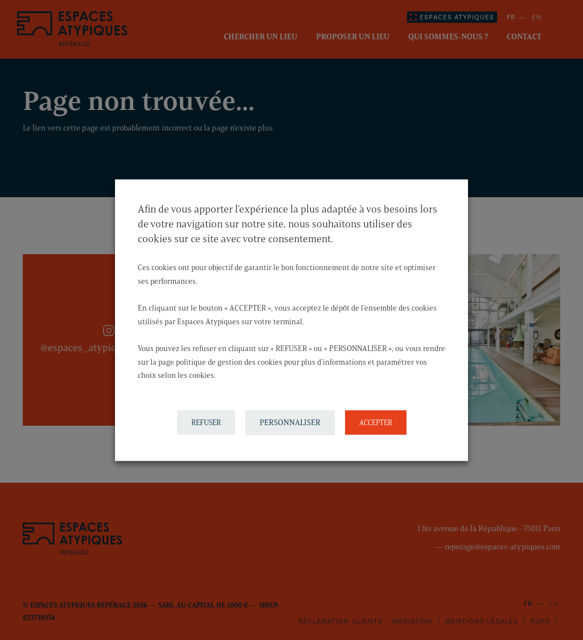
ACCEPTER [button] (375, 422)
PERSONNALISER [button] (290, 422)
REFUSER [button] (206, 422)
